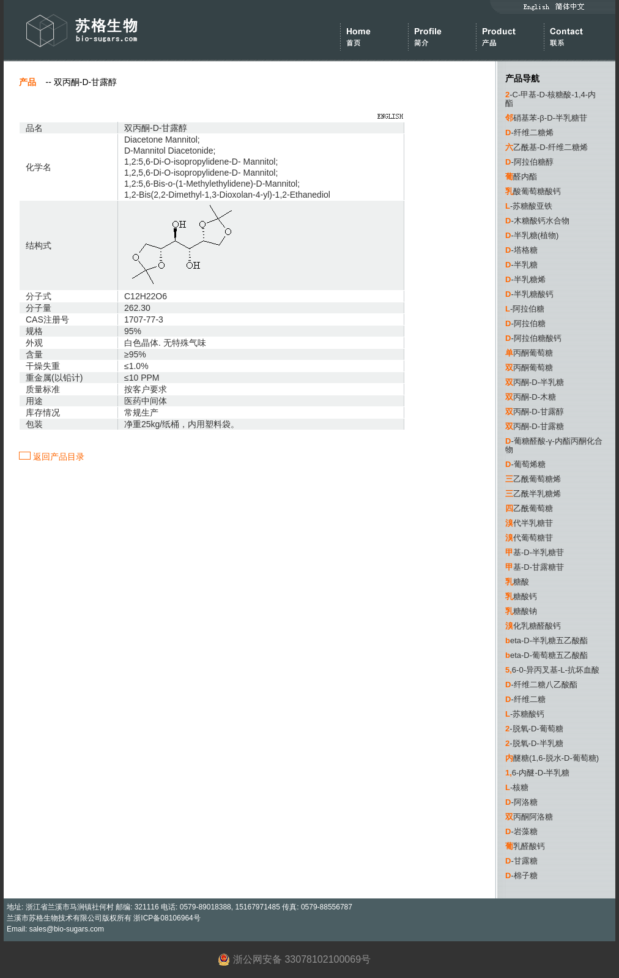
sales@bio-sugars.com (66, 929)
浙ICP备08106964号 (166, 918)
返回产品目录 (51, 456)
